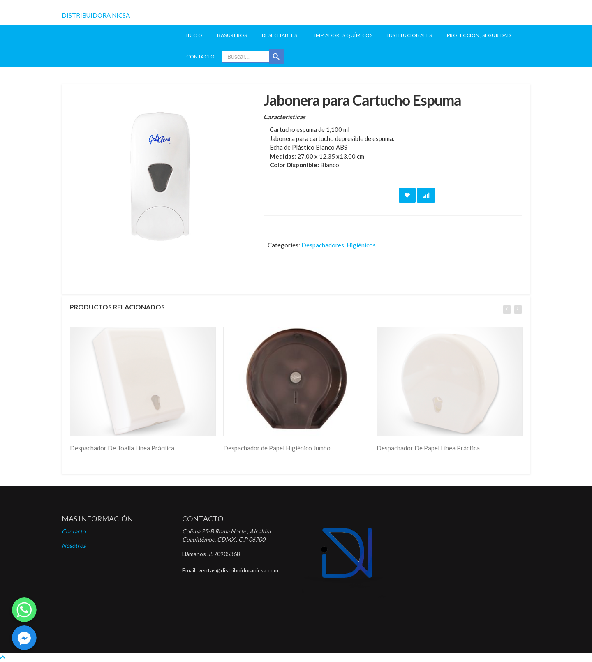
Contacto (200, 56)
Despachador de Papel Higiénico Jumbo (277, 448)
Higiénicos (361, 245)
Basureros (232, 35)
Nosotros (74, 545)
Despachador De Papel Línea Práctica (428, 448)
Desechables (279, 35)
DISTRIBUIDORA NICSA (96, 15)
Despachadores (322, 245)
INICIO (194, 35)
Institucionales (409, 35)
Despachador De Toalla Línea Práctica (122, 448)
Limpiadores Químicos (342, 35)
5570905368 (223, 553)
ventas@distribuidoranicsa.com (238, 570)
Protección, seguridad (479, 35)
